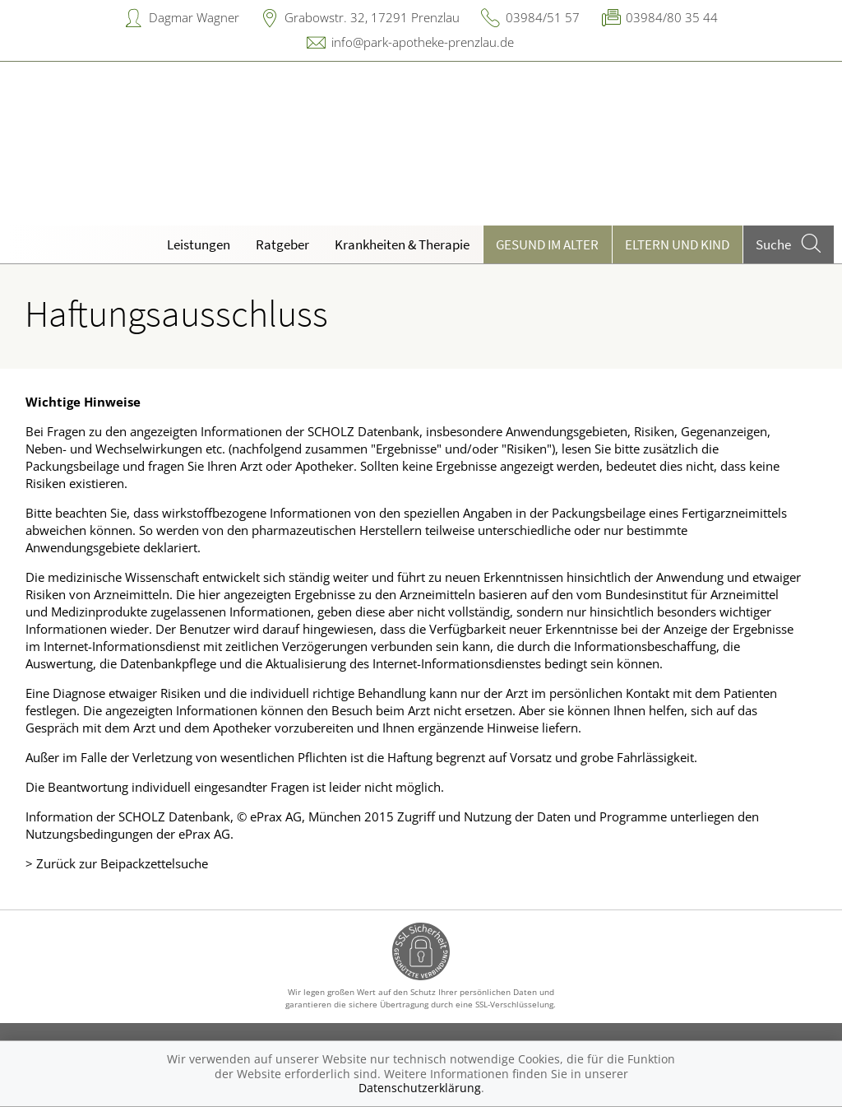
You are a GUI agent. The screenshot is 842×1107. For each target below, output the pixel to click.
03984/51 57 (543, 17)
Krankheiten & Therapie (402, 244)
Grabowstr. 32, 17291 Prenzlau (372, 17)
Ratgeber (282, 244)
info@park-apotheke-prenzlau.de (422, 42)
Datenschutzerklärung (420, 1087)
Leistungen (198, 244)
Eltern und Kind (677, 244)
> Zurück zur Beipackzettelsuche (116, 863)
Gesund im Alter (547, 244)
